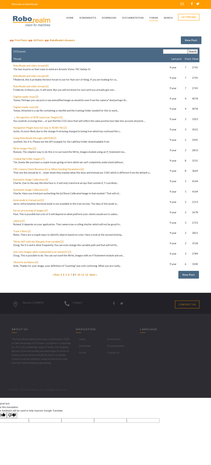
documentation (133, 17)
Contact (77, 303)
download (109, 17)
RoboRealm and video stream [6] (30, 65)
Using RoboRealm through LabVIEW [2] (34, 138)
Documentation (115, 347)
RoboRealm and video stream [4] (30, 75)
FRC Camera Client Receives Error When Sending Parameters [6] (48, 169)
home (70, 17)
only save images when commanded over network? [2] (42, 251)
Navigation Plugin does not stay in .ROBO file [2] (40, 127)
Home (82, 340)
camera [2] (19, 220)
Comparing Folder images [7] (29, 158)
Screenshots (114, 340)
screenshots (87, 17)
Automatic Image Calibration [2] (30, 189)
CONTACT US (187, 305)
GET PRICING (188, 17)
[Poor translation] (12, 415)
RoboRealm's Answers (59, 40)
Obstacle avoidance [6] (25, 262)
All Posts (36, 40)
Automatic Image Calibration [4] (30, 179)
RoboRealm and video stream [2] (30, 86)
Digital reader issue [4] (25, 107)
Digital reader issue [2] (25, 96)
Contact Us (113, 353)
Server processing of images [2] (30, 210)
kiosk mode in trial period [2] (28, 200)
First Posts (18, 40)
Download (84, 347)
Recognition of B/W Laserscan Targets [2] (39, 117)
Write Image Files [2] (24, 148)
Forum (153, 17)
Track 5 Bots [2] (21, 231)
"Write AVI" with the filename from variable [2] (38, 241)
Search (168, 17)
